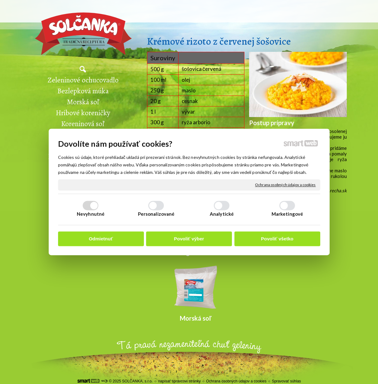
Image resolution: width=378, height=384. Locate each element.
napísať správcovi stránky (179, 381)
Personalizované (156, 214)
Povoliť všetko (277, 238)
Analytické (222, 214)
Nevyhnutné (91, 214)
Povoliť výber (189, 238)
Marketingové (287, 214)
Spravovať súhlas (286, 381)
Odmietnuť (101, 238)
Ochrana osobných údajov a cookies (285, 184)
